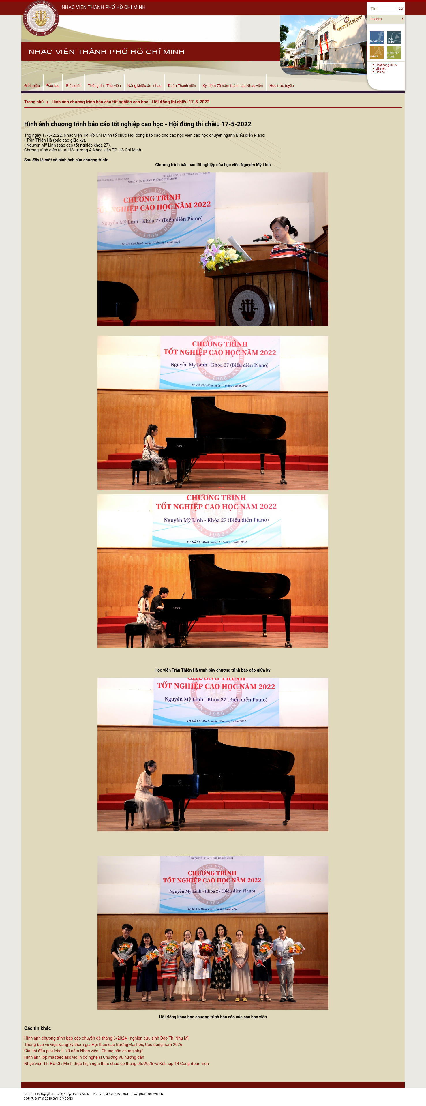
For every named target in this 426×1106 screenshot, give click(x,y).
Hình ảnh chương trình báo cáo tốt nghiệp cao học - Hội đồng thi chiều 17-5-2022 (130, 101)
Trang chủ (34, 101)
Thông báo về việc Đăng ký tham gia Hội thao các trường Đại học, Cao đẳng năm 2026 (103, 1044)
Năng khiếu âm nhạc (144, 85)
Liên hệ (380, 72)
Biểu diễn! (394, 52)
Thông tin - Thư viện (104, 85)
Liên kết (381, 68)
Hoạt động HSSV (386, 65)
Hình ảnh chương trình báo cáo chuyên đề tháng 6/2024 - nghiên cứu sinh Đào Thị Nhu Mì (106, 1038)
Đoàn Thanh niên (182, 85)
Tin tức (377, 52)
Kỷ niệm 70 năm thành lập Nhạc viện (233, 85)
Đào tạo (52, 85)
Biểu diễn (73, 85)
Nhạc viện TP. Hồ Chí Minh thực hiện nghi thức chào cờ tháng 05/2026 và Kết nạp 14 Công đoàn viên (116, 1063)
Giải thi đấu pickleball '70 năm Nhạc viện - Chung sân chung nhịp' (83, 1051)
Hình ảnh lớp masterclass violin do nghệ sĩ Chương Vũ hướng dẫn (84, 1057)
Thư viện (376, 19)
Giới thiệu (32, 85)
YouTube (394, 37)
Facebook (377, 37)
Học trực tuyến (281, 85)
